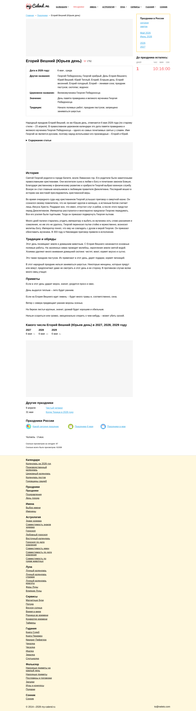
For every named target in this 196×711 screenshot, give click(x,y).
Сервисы (135, 7)
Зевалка (30, 654)
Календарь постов (36, 477)
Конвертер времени (36, 619)
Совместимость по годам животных (36, 559)
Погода (30, 604)
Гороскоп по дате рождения (35, 543)
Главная (30, 15)
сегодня (144, 23)
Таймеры (31, 623)
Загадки (30, 682)
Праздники (78, 7)
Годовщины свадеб (36, 481)
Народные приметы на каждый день (38, 669)
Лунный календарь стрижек (36, 575)
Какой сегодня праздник (46, 426)
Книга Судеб (32, 632)
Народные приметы (36, 674)
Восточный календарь (38, 538)
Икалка (30, 651)
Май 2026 (145, 33)
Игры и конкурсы (35, 685)
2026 (142, 43)
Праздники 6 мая (84, 426)
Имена (93, 7)
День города (32, 498)
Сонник (163, 7)
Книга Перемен (34, 636)
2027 (142, 47)
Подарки (30, 689)
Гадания (150, 7)
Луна (122, 7)
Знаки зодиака (34, 521)
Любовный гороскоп (37, 534)
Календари (61, 7)
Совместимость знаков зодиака (38, 525)
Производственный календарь (36, 468)
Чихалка (30, 643)
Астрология (108, 7)
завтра (144, 26)
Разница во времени (37, 615)
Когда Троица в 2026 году (59, 412)
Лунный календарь (36, 570)
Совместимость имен (37, 548)
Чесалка (30, 647)
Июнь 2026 (146, 36)
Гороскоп (31, 531)
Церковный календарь (38, 473)
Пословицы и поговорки (39, 678)
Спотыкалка (32, 658)
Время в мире (33, 611)
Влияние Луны (34, 591)
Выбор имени (33, 507)
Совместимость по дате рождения (39, 553)
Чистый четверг (54, 408)
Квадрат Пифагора (36, 640)
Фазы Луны (32, 587)
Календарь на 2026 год (38, 463)
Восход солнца (34, 608)
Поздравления (34, 494)
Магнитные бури (35, 600)
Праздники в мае (116, 426)
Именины (31, 511)
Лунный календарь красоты (36, 582)
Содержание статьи (39, 140)
